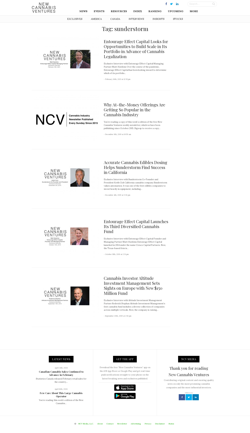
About (100, 423)
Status (171, 423)
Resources (119, 11)
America (96, 18)
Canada (115, 18)
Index (137, 11)
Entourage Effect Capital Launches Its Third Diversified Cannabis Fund (136, 226)
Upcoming (175, 11)
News (83, 11)
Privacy (148, 423)
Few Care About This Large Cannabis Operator (61, 394)
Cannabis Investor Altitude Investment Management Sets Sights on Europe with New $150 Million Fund (133, 285)
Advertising (136, 423)
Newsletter (122, 423)
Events (99, 11)
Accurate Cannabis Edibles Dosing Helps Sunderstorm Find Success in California (135, 167)
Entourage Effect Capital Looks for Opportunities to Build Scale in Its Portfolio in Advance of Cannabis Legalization (136, 49)
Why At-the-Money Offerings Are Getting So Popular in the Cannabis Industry (134, 109)
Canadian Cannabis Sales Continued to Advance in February (61, 373)
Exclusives (74, 18)
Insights (158, 18)
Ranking (155, 11)
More (194, 11)
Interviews (136, 18)
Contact (110, 423)
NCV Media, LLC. (86, 423)
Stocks (178, 18)
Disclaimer (160, 423)
